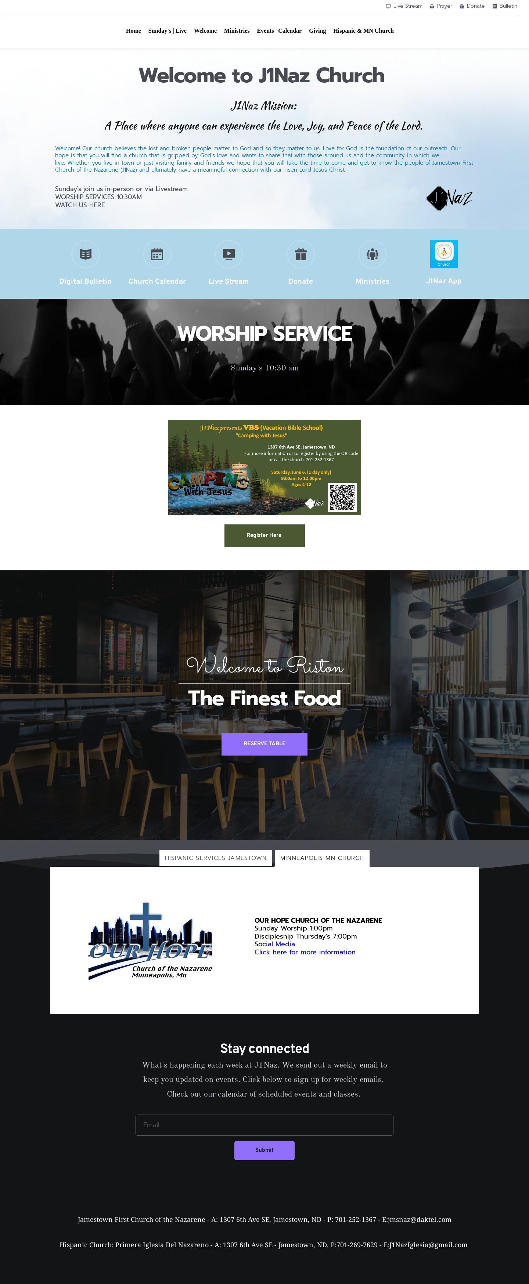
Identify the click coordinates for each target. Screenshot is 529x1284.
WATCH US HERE (80, 205)
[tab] (216, 858)
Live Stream (229, 282)
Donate (300, 282)
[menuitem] (133, 31)
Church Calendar (157, 282)
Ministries (372, 282)
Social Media (275, 944)
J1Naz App (444, 281)
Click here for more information (306, 952)
